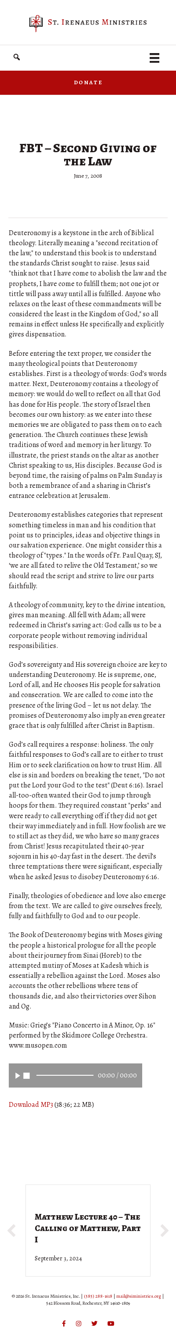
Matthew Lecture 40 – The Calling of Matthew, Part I (88, 1228)
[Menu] (154, 58)
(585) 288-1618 (98, 1296)
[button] (17, 57)
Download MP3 (31, 1104)
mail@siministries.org (138, 1296)
